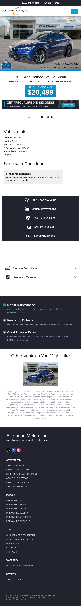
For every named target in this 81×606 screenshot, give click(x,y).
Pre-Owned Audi (15, 500)
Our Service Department (20, 535)
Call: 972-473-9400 (30, 3)
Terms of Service (28, 597)
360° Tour (11, 552)
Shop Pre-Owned (15, 465)
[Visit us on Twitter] (9, 450)
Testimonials (13, 579)
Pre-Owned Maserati (18, 513)
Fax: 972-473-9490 (51, 3)
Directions (12, 543)
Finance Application (17, 470)
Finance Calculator (18, 482)
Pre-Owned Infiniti (16, 504)
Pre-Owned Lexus (16, 508)
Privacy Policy (12, 597)
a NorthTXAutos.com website (18, 599)
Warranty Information (19, 565)
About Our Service (17, 478)
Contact (11, 547)
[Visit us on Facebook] (14, 450)
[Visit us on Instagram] (19, 450)
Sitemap (41, 597)
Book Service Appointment (21, 474)
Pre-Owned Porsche (18, 521)
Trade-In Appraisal (17, 486)
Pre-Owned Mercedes (18, 517)
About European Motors (20, 539)
